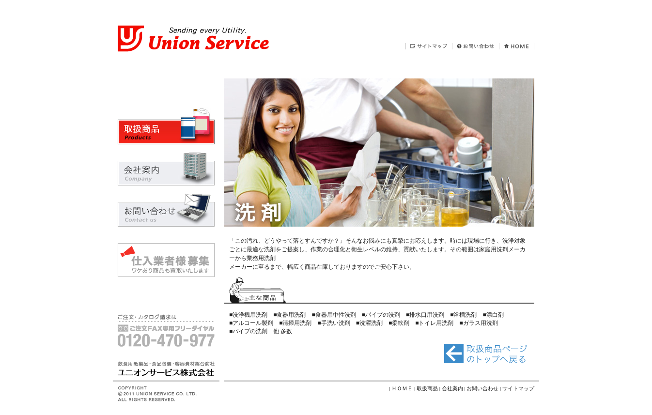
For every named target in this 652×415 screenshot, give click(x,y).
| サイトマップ (517, 388)
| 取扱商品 (426, 388)
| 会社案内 (452, 388)
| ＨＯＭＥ (401, 388)
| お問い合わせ (482, 388)
